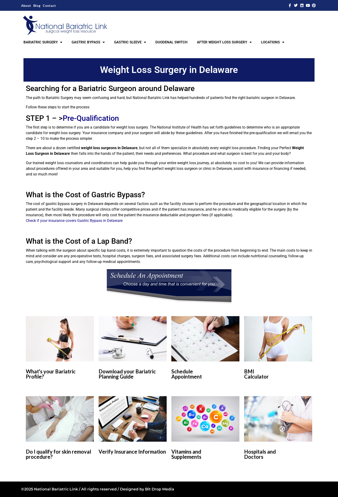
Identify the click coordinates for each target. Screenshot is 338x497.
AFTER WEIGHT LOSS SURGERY (224, 42)
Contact (49, 6)
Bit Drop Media (159, 489)
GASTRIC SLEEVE (130, 42)
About (26, 6)
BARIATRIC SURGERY (42, 42)
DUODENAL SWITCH (171, 42)
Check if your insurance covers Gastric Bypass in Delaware (74, 220)
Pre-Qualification (91, 118)
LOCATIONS (272, 42)
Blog (36, 6)
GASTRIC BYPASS (88, 42)
